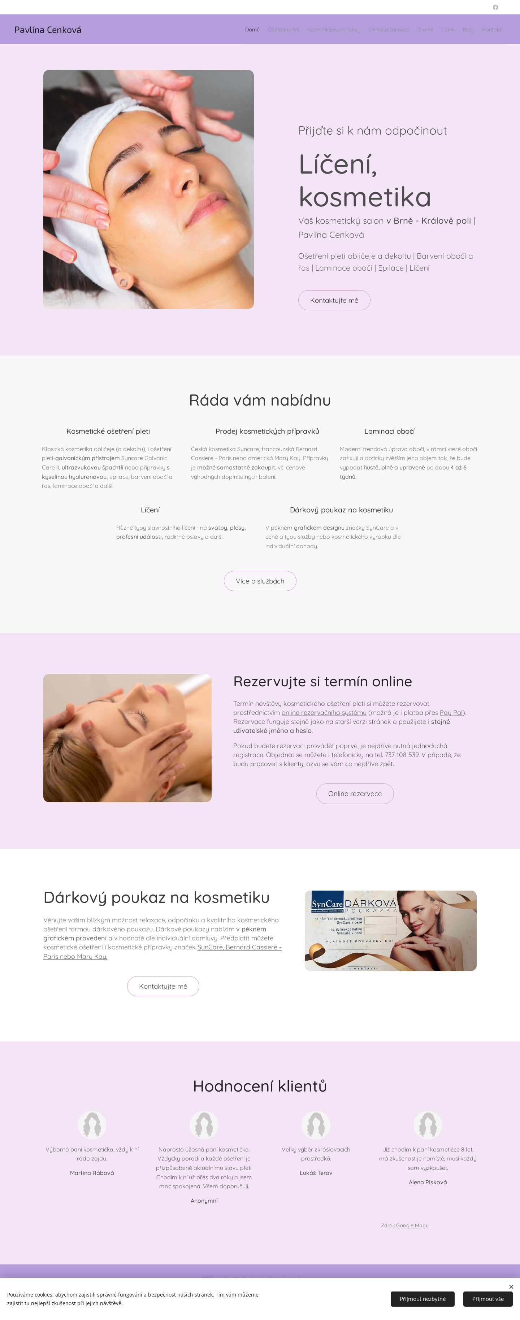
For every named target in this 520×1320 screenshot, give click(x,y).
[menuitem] (179, 29)
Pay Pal (451, 712)
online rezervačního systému (324, 712)
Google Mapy (412, 1225)
